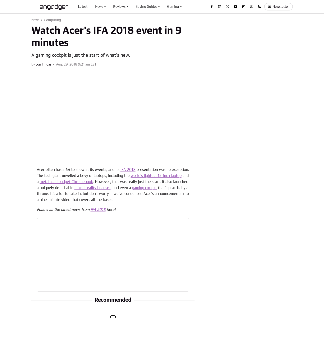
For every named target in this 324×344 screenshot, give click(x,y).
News (99, 6)
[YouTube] (235, 7)
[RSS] (259, 7)
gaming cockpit (144, 188)
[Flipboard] (243, 7)
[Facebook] (212, 7)
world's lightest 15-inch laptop (156, 176)
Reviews (119, 6)
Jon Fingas (43, 64)
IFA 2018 (128, 170)
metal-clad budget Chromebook (66, 182)
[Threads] (251, 7)
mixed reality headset (92, 188)
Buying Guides (146, 6)
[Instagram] (219, 7)
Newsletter (278, 6)
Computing (52, 20)
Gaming (173, 6)
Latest (82, 6)
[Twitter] (227, 7)
